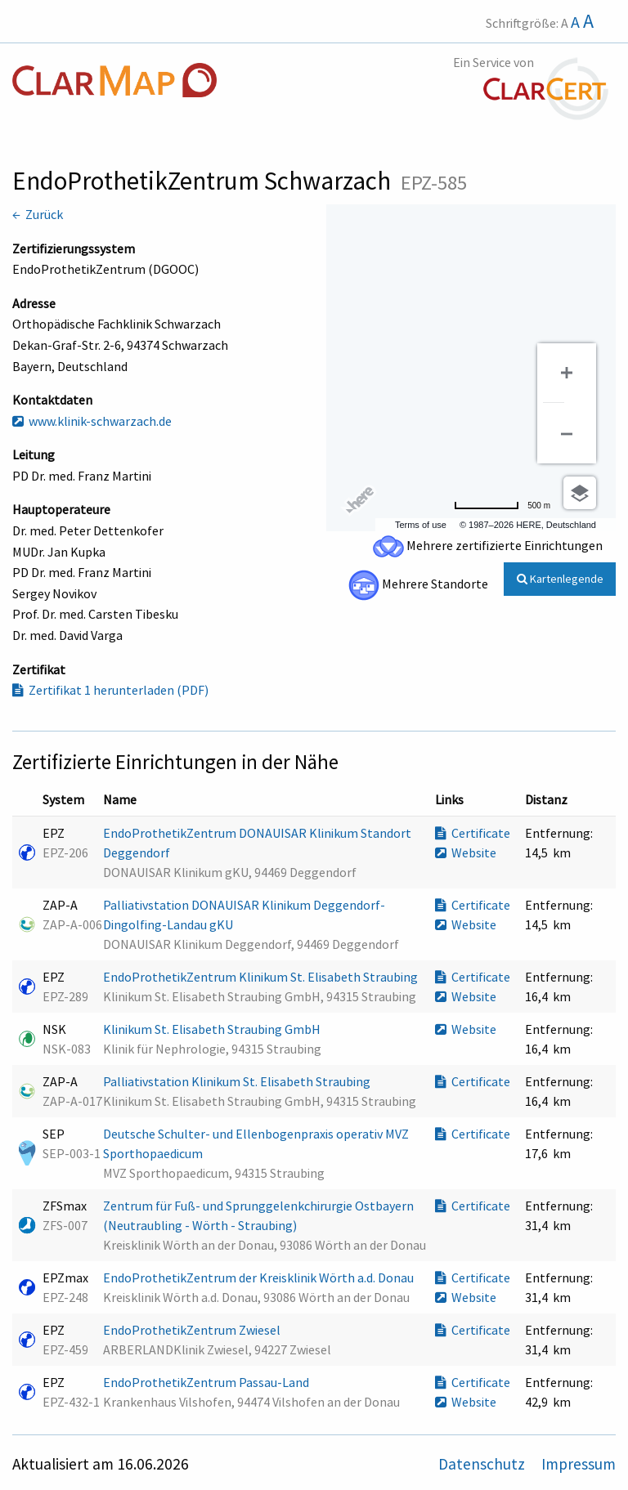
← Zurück (37, 214)
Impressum (578, 1464)
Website (465, 852)
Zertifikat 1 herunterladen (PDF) (110, 690)
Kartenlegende (560, 578)
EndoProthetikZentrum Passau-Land (207, 1382)
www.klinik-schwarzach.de (92, 421)
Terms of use (420, 525)
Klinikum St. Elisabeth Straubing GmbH (213, 1029)
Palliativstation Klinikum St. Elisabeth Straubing (238, 1081)
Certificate (472, 833)
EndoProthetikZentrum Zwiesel (193, 1330)
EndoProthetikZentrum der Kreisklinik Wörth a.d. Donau (259, 1277)
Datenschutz (483, 1464)
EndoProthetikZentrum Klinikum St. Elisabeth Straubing (261, 977)
